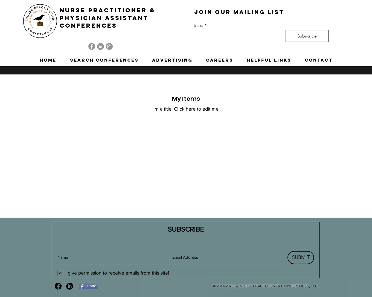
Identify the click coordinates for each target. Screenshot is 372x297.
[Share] (88, 286)
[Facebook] (91, 46)
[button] (104, 60)
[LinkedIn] (100, 46)
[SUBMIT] (300, 257)
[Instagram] (109, 46)
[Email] (237, 35)
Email (200, 25)
